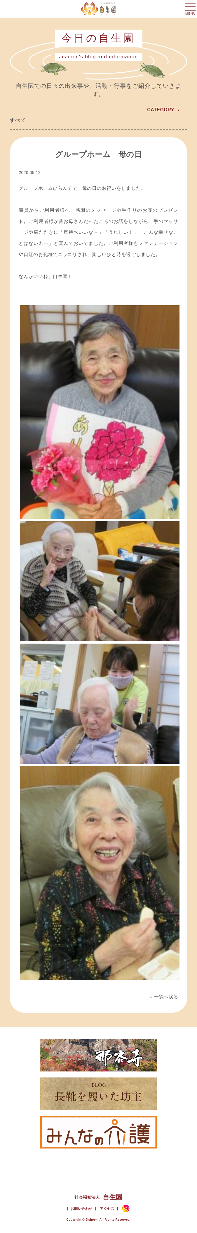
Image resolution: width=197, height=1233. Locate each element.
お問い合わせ (82, 1209)
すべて (18, 120)
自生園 (98, 1197)
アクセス (107, 1209)
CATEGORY (160, 109)
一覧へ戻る (166, 996)
